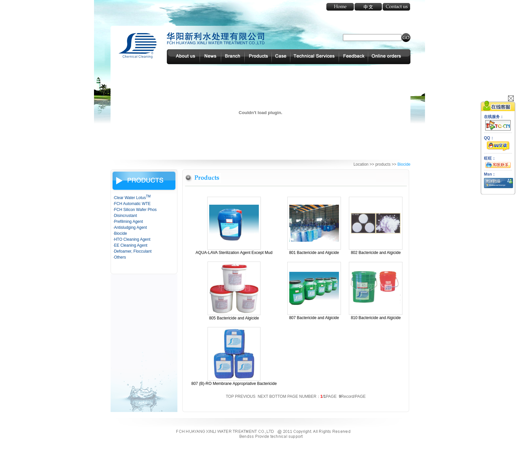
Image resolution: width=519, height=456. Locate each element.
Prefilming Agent (128, 221)
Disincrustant (125, 215)
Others (120, 257)
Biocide (120, 233)
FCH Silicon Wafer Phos (135, 209)
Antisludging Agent (130, 227)
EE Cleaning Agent (130, 245)
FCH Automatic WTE (132, 203)
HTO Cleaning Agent (132, 239)
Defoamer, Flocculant (132, 251)
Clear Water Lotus (132, 197)
